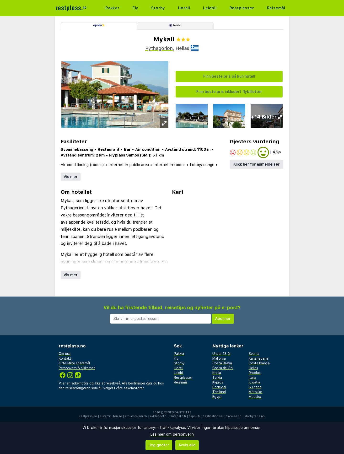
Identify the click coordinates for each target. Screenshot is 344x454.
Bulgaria (255, 387)
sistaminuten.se (111, 416)
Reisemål (276, 8)
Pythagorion (159, 48)
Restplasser (242, 8)
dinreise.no (234, 416)
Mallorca (219, 358)
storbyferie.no (254, 416)
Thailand (219, 392)
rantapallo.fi (177, 416)
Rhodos (255, 373)
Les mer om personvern (172, 434)
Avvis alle (187, 445)
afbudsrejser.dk (136, 416)
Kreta (216, 373)
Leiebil (210, 8)
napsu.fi (194, 416)
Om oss (64, 354)
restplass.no (88, 416)
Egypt (217, 397)
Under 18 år (221, 354)
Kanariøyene (258, 358)
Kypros (217, 382)
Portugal (219, 387)
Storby (158, 8)
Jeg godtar (159, 445)
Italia (252, 377)
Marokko (255, 392)
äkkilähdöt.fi (158, 416)
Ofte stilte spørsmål (74, 363)
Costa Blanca (259, 363)
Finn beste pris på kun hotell (229, 76)
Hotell (184, 8)
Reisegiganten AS (177, 412)
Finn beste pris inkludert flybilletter (229, 91)
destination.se (213, 416)
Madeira (255, 397)
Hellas (253, 368)
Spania (254, 354)
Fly (135, 8)
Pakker (113, 8)
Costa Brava (222, 363)
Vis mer (71, 176)
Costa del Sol (222, 368)
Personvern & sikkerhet (77, 368)
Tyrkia (217, 377)
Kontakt (65, 358)
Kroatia (254, 382)
